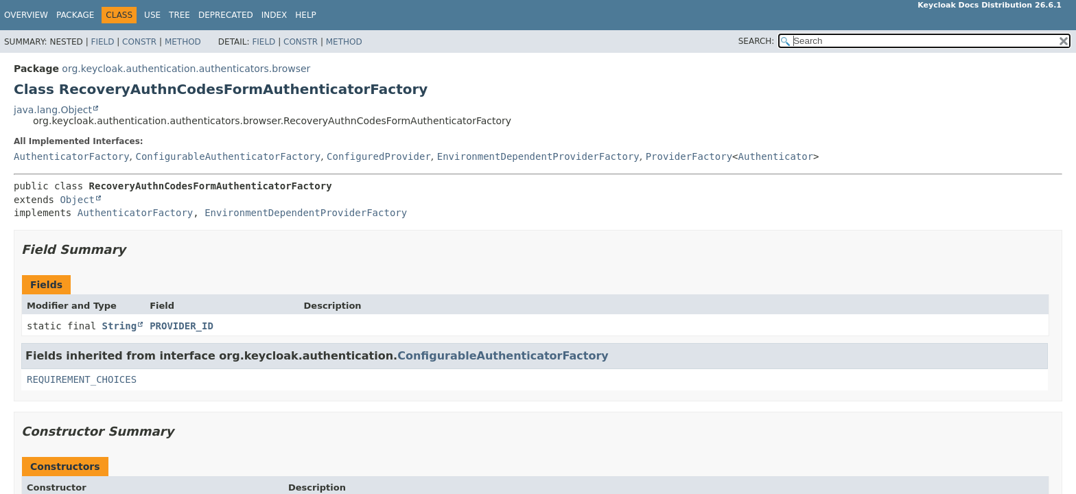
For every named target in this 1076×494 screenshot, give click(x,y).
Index (274, 15)
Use (152, 15)
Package (75, 15)
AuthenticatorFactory (72, 156)
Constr (139, 42)
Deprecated (225, 15)
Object (77, 199)
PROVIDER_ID (181, 325)
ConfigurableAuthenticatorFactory (227, 156)
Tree (179, 15)
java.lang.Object (53, 109)
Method (183, 42)
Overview (26, 15)
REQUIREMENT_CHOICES (82, 379)
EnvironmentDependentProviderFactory (538, 156)
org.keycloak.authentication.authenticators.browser (186, 68)
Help (305, 15)
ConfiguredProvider (379, 156)
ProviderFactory (689, 156)
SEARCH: (756, 41)
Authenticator (776, 156)
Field (102, 42)
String (119, 325)
